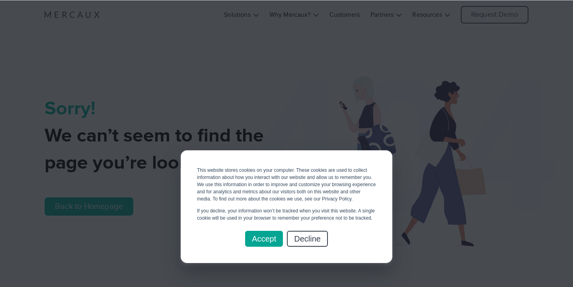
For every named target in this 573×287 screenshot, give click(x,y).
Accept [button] (264, 238)
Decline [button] (307, 238)
